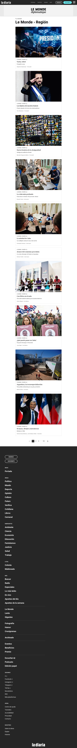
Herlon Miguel (20, 301)
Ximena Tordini (20, 256)
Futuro (8, 501)
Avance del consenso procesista (28, 252)
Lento (7, 613)
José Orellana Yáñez (31, 433)
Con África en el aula (24, 296)
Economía (9, 535)
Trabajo (8, 555)
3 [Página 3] (38, 441)
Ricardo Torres (20, 199)
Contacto (8, 719)
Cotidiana (9, 509)
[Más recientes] (29, 441)
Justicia (8, 547)
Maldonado (10, 569)
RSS (6, 694)
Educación (9, 539)
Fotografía (9, 623)
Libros (7, 513)
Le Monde (18, 18)
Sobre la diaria (9, 728)
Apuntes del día (11, 599)
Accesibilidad (9, 713)
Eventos (8, 644)
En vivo (8, 595)
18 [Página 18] (43, 441)
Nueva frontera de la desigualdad (29, 150)
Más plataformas (10, 697)
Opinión (8, 493)
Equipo (7, 731)
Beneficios (9, 648)
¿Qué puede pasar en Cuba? (26, 340)
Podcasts (9, 662)
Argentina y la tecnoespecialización (29, 384)
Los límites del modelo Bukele (27, 106)
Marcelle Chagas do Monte (22, 155)
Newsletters (9, 691)
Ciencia (8, 531)
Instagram (9, 682)
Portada (8, 471)
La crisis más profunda (25, 194)
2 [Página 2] (35, 441)
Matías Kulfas (20, 389)
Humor (8, 627)
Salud (7, 551)
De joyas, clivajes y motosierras (28, 429)
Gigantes (9, 617)
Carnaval (9, 517)
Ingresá (59, 2)
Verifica (8, 505)
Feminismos (10, 543)
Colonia (8, 565)
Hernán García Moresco (22, 433)
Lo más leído (10, 591)
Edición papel (11, 666)
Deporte (8, 489)
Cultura (8, 497)
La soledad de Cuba (24, 238)
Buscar (8, 579)
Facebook (9, 679)
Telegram (8, 685)
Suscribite (68, 2)
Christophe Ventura (21, 243)
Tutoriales (8, 710)
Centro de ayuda (10, 707)
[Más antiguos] (48, 441)
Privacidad (8, 716)
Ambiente (9, 527)
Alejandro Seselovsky (21, 66)
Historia (7, 734)
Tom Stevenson (20, 110)
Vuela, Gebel (21, 62)
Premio (8, 652)
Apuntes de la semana (14, 603)
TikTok (8, 688)
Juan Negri (19, 345)
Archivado (9, 637)
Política (8, 481)
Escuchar (10, 658)
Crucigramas (10, 631)
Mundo (8, 485)
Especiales (9, 587)
